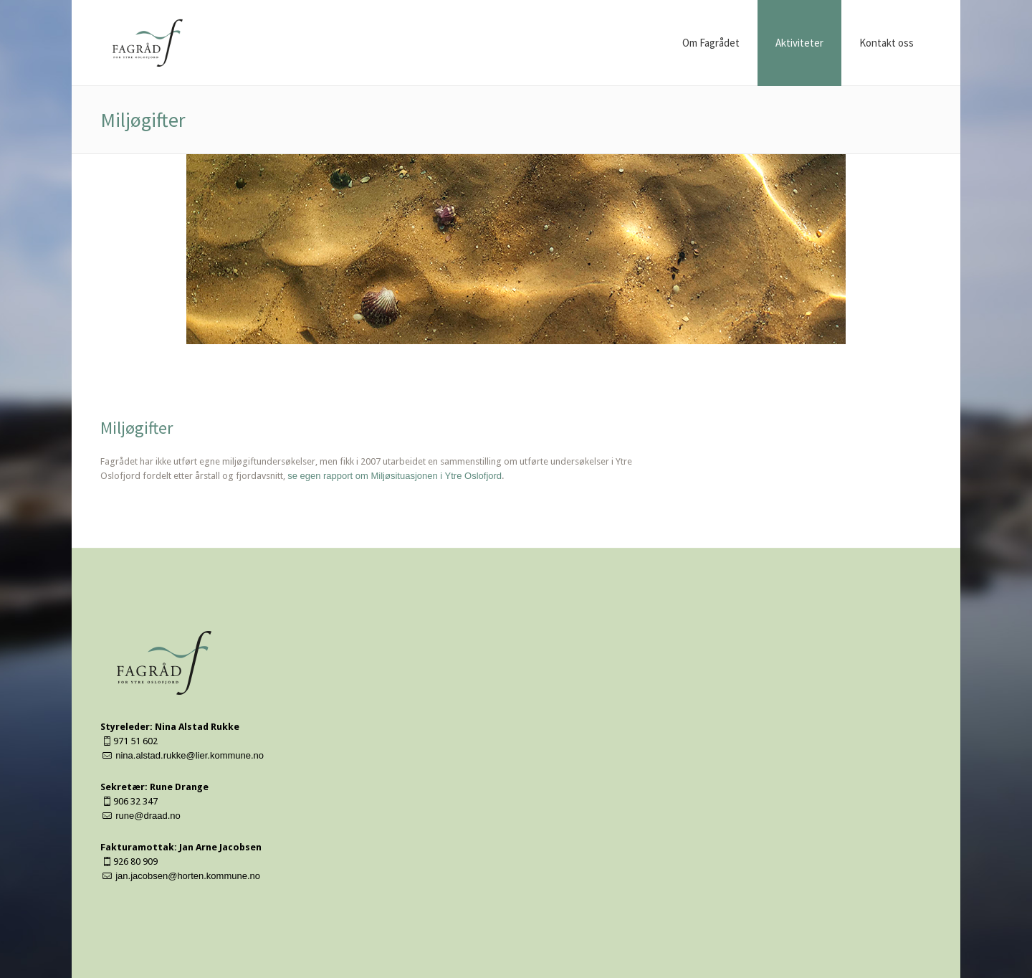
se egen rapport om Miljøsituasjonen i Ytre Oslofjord (394, 475)
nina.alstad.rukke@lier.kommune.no (189, 755)
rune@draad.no (148, 815)
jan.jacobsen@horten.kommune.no (187, 875)
